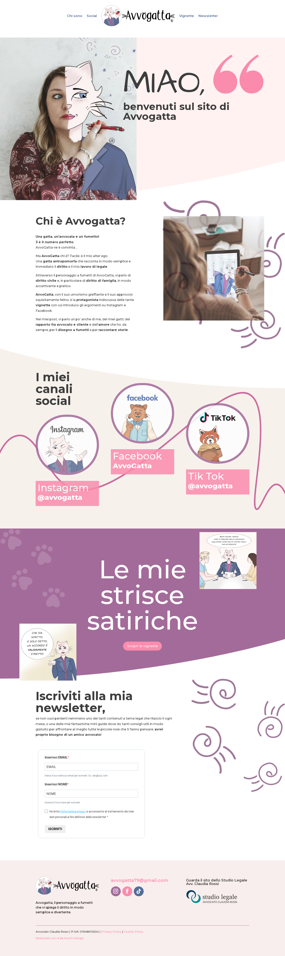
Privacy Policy (111, 931)
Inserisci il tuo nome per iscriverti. (63, 802)
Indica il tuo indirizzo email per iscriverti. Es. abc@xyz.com (76, 775)
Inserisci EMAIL (56, 757)
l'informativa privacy (73, 811)
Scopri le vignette (142, 646)
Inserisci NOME (56, 784)
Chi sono (74, 16)
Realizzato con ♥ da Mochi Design (60, 938)
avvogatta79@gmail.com (139, 880)
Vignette (186, 16)
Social (92, 16)
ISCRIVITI (55, 829)
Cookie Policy (133, 931)
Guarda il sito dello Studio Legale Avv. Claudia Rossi (216, 882)
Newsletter (208, 16)
